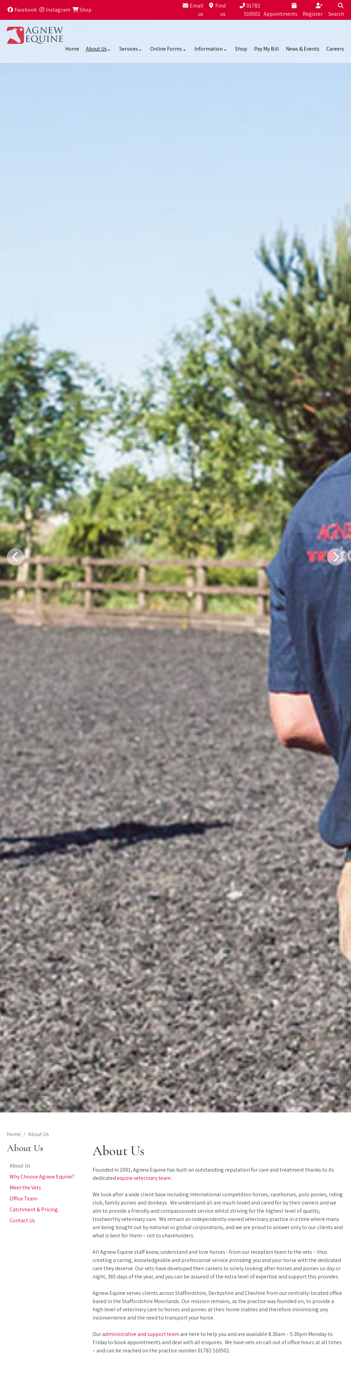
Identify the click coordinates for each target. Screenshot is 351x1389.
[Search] (334, 10)
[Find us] (215, 10)
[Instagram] (54, 10)
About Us (20, 1165)
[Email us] (191, 10)
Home (72, 48)
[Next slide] (335, 556)
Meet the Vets (25, 1187)
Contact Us (22, 1220)
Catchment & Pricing (34, 1209)
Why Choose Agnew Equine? (42, 1176)
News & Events (302, 48)
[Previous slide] (15, 556)
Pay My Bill (266, 48)
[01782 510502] (244, 10)
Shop (241, 48)
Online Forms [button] (168, 48)
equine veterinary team (144, 1178)
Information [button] (210, 48)
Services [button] (131, 48)
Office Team (23, 1198)
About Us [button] (98, 48)
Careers (335, 48)
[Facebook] (22, 10)
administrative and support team (141, 1334)
